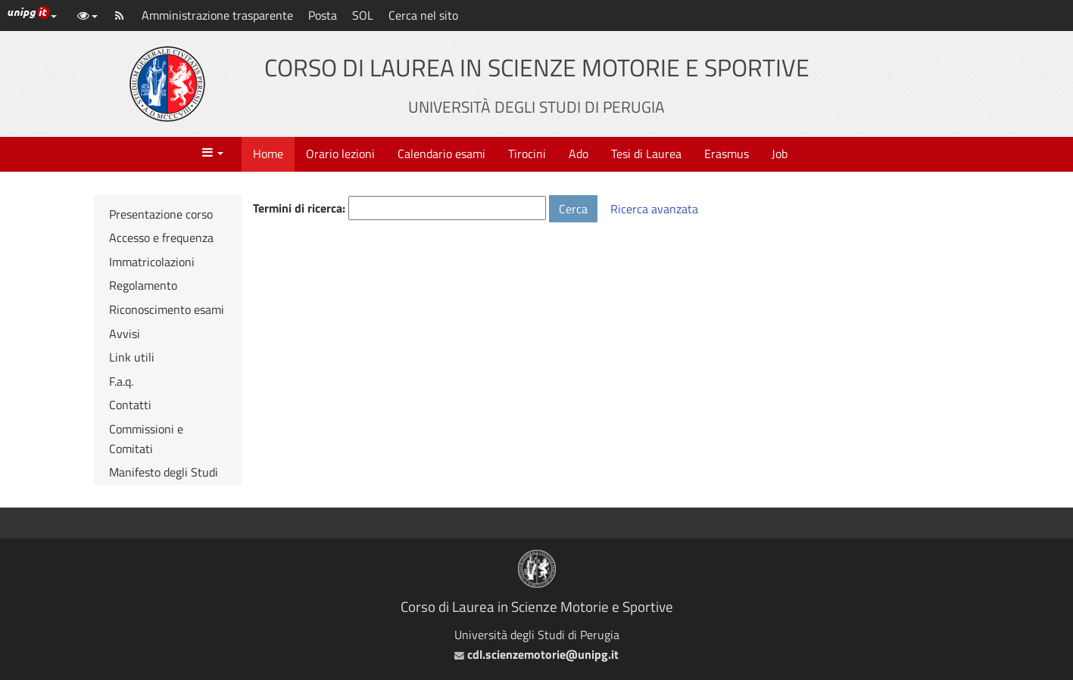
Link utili (131, 357)
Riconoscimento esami (166, 309)
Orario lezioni (340, 153)
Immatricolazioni (152, 262)
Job (780, 153)
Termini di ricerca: (299, 208)
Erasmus (726, 153)
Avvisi (124, 333)
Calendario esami (441, 153)
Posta (322, 15)
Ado (578, 153)
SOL (362, 15)
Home (268, 153)
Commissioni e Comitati (146, 439)
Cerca (573, 209)
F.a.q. (121, 381)
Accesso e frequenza (161, 237)
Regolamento (143, 285)
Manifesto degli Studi (163, 472)
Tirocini (527, 153)
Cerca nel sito (423, 15)
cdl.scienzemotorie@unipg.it (536, 654)
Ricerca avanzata (654, 209)
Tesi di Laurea (646, 153)
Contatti (130, 405)
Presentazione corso (161, 214)
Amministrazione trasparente (217, 15)
